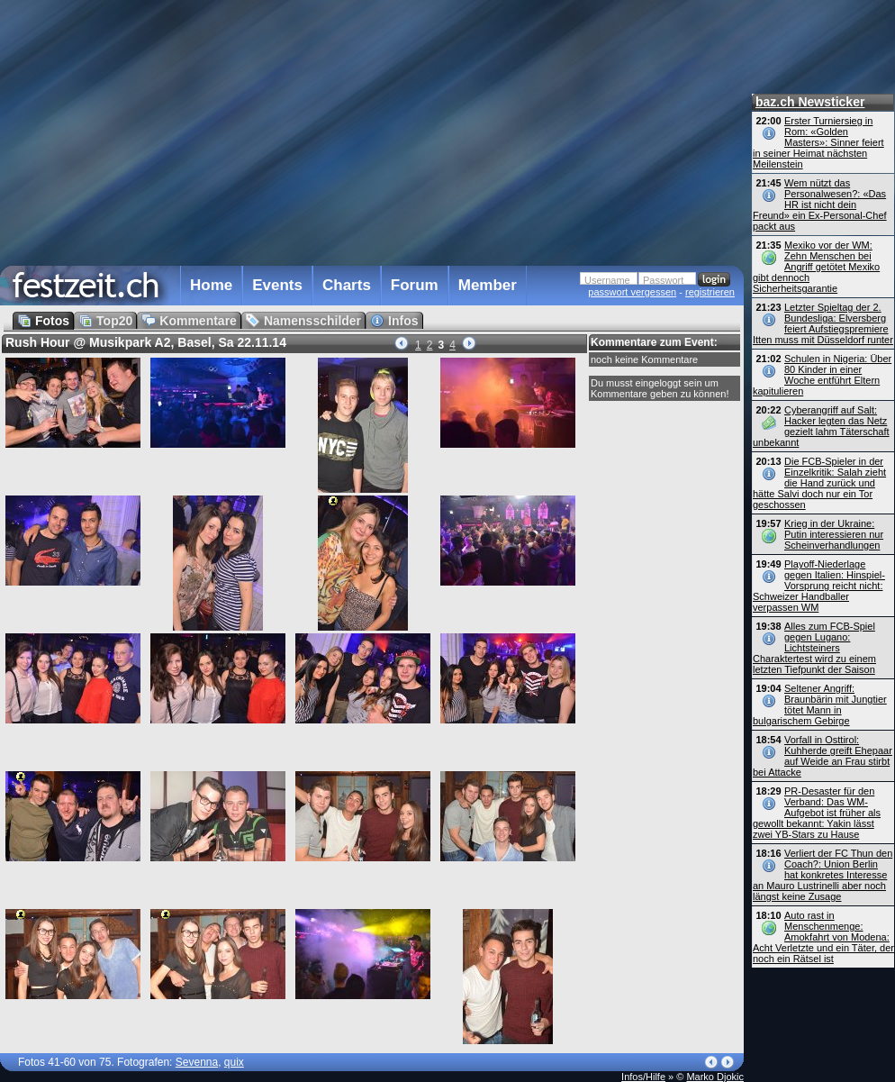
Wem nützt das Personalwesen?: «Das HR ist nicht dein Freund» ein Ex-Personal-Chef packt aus (820, 204)
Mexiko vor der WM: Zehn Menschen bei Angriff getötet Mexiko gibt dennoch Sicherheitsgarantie (816, 267)
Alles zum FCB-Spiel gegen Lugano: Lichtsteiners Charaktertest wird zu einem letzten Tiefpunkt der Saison (814, 648)
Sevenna (197, 1062)
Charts (346, 285)
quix (234, 1062)
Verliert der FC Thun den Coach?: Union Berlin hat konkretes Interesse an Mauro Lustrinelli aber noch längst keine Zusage (822, 875)
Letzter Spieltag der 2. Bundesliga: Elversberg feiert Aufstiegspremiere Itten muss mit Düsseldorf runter (823, 323)
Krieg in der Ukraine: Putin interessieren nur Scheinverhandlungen (833, 534)
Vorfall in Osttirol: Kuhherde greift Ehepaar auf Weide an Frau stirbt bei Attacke (822, 755)
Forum (414, 285)
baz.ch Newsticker (809, 102)
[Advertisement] (267, 130)
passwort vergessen (632, 291)
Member (487, 285)
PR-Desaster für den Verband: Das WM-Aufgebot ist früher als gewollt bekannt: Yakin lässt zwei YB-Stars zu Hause (817, 813)
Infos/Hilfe (643, 1076)
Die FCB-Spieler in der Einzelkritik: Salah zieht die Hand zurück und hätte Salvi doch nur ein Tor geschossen (819, 483)
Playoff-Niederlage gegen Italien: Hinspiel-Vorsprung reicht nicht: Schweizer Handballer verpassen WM (819, 586)
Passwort (663, 280)
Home (211, 285)
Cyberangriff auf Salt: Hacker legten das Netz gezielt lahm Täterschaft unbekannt (821, 426)
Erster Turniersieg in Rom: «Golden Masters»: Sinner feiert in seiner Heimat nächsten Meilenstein (818, 142)
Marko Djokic (715, 1076)
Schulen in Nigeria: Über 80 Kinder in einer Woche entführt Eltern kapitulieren (822, 374)
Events (277, 285)
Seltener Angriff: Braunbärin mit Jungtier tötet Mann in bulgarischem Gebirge (820, 704)
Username (607, 280)
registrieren (710, 291)
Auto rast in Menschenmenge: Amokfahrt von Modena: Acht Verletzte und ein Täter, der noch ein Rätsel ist (823, 937)
